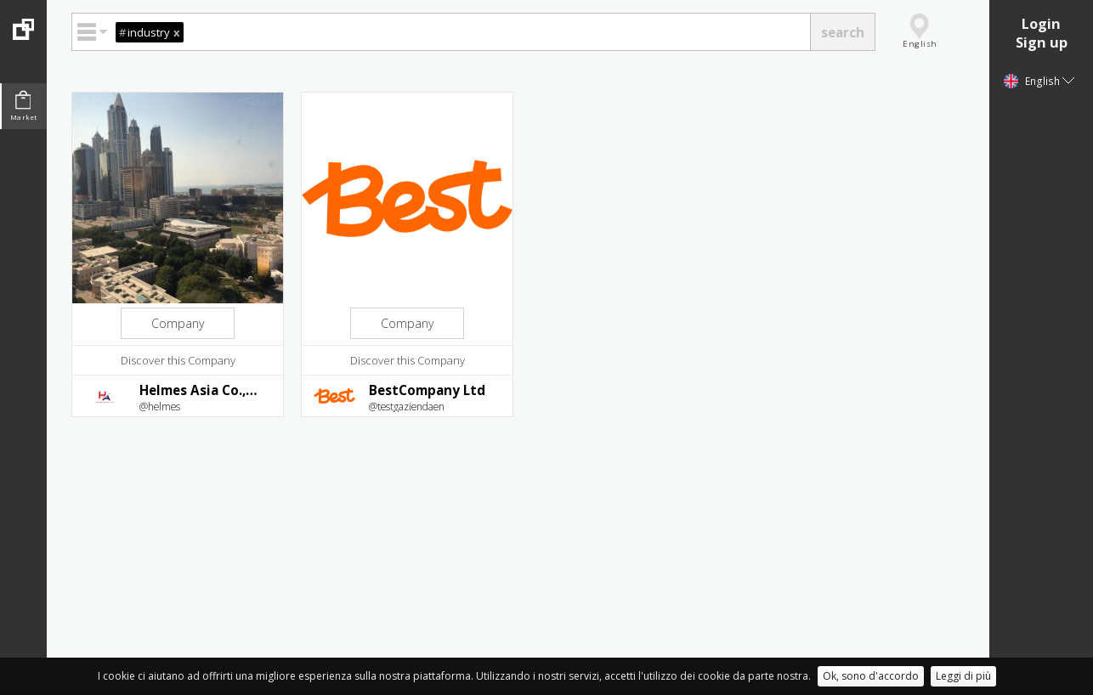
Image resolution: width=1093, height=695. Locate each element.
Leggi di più (963, 676)
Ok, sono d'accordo (871, 676)
